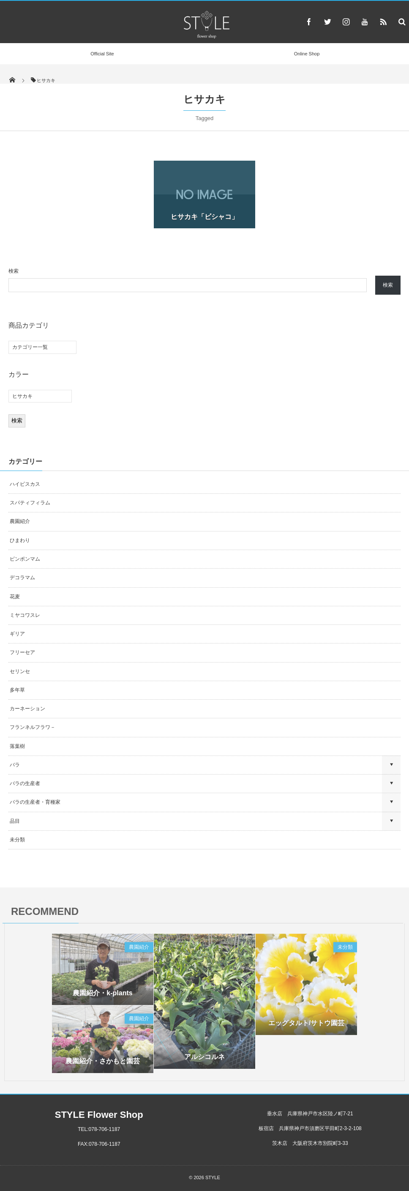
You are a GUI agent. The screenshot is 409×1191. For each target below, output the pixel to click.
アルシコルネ (204, 1059)
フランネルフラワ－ (32, 727)
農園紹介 (20, 521)
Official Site (102, 53)
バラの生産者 (25, 783)
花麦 (15, 597)
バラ (15, 765)
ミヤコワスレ (25, 615)
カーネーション (27, 709)
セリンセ (20, 671)
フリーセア (22, 652)
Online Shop (307, 53)
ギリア (17, 634)
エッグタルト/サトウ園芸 (306, 1025)
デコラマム (22, 577)
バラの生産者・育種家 (35, 802)
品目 (15, 821)
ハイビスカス (25, 484)
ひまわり (20, 540)
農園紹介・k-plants (102, 995)
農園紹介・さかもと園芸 (102, 1063)
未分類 (17, 840)
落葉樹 (17, 746)
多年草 (17, 690)
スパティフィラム (31, 503)
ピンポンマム (25, 559)
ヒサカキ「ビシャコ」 (204, 216)
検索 (13, 271)
